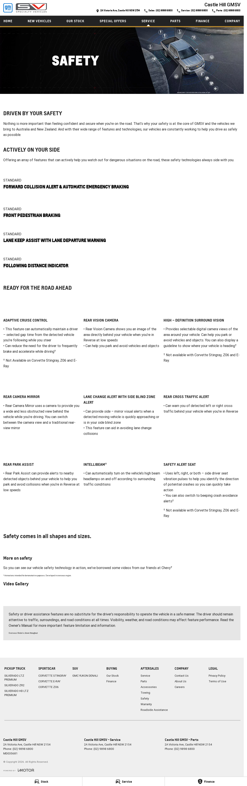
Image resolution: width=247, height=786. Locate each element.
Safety (145, 698)
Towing (145, 693)
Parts (175, 21)
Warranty (146, 704)
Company (232, 21)
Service (148, 21)
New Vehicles (39, 21)
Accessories (149, 687)
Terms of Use (217, 681)
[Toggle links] (18, 770)
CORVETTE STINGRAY (52, 676)
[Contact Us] (118, 11)
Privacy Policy (217, 676)
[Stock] (41, 781)
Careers (180, 687)
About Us (180, 681)
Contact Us (182, 676)
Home (7, 21)
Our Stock (75, 21)
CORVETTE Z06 (48, 687)
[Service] (123, 781)
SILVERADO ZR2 (14, 685)
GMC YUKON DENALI (85, 676)
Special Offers (113, 21)
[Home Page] (25, 7)
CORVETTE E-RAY (49, 681)
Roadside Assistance (154, 710)
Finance (203, 21)
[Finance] (206, 781)
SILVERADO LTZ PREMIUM (14, 677)
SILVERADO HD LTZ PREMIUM (16, 693)
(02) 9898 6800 (23, 749)
